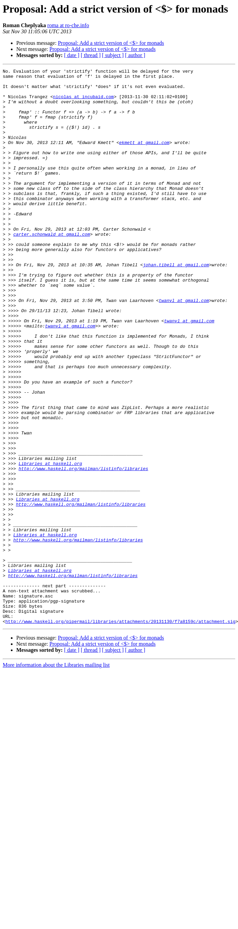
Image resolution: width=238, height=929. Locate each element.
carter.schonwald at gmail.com (51, 268)
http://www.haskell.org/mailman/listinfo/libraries (83, 549)
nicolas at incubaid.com (83, 103)
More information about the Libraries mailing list (56, 776)
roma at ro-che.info (68, 25)
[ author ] (135, 55)
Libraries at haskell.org (50, 543)
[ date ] (71, 55)
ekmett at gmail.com (144, 158)
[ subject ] (113, 55)
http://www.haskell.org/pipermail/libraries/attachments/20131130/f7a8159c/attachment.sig (120, 732)
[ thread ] (91, 55)
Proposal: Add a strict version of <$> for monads (111, 43)
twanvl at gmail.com (184, 347)
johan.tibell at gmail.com (176, 304)
